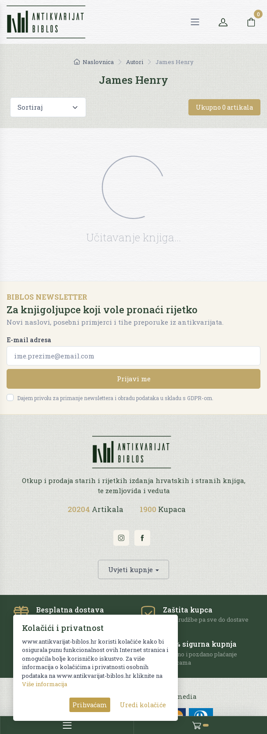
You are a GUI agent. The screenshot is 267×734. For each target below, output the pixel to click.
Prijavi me (134, 378)
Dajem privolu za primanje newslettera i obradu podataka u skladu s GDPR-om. (115, 397)
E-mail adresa (29, 340)
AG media (181, 696)
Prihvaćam (89, 705)
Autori (134, 62)
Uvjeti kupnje (130, 569)
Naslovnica (94, 62)
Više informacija (44, 684)
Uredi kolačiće (143, 705)
